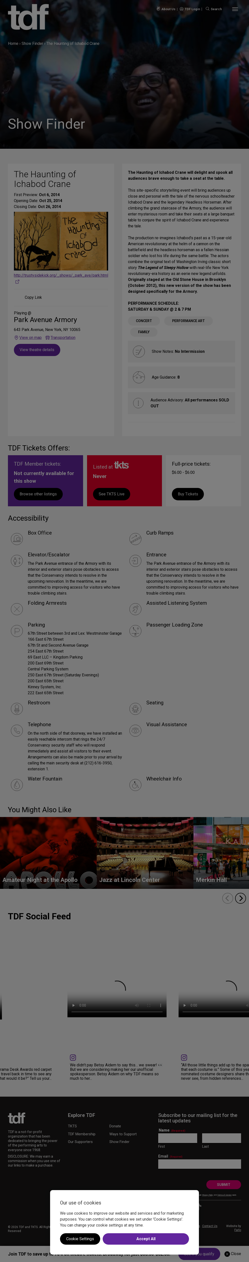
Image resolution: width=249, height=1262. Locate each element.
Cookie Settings (80, 1238)
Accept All (146, 1238)
